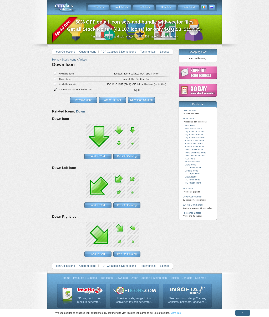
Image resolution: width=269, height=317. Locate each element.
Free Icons (143, 7)
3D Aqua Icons (192, 179)
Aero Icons (190, 164)
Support (145, 277)
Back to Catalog (127, 156)
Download (188, 7)
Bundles (166, 7)
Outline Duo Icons (194, 143)
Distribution (160, 277)
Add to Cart (98, 156)
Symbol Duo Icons (194, 134)
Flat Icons (190, 125)
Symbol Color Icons (195, 131)
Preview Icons (83, 99)
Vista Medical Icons (195, 155)
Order (134, 277)
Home (66, 277)
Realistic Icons (192, 161)
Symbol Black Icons (195, 137)
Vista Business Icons (195, 152)
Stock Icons (121, 7)
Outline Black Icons (195, 146)
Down (80, 111)
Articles (174, 277)
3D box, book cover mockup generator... (89, 300)
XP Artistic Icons (193, 167)
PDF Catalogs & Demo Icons (118, 51)
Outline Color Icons (194, 140)
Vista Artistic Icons (194, 149)
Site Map (200, 277)
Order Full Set (112, 99)
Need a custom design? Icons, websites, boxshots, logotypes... (187, 300)
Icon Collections (65, 51)
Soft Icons (190, 158)
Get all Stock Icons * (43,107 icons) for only (134, 26)
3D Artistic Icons (193, 182)
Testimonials (147, 51)
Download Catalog (141, 99)
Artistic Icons (191, 170)
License (164, 51)
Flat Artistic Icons (193, 128)
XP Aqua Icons (192, 173)
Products (98, 7)
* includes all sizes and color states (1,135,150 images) (134, 36)
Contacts (186, 277)
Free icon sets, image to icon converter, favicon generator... (134, 300)
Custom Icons (87, 51)
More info (176, 312)
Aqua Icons (191, 176)
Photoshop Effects (192, 214)
